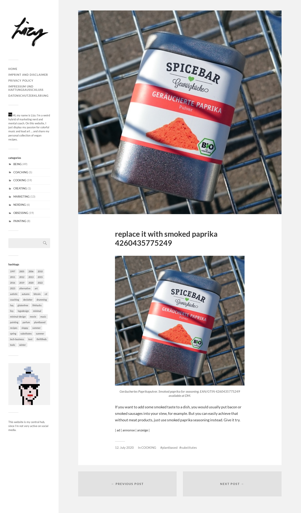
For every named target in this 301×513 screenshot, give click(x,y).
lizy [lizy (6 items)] (12, 311)
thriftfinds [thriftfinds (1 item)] (42, 339)
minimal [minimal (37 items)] (37, 311)
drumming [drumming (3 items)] (42, 299)
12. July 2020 (124, 447)
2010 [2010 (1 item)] (40, 271)
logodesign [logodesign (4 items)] (23, 311)
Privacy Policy (20, 80)
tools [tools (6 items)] (12, 344)
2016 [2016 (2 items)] (12, 282)
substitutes (189, 447)
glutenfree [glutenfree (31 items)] (23, 305)
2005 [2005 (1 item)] (21, 271)
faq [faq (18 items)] (11, 305)
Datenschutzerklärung (28, 95)
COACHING (20, 172)
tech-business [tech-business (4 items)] (17, 339)
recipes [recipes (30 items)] (13, 328)
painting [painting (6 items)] (14, 322)
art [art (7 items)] (36, 288)
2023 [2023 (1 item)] (12, 288)
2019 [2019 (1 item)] (21, 282)
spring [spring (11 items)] (13, 333)
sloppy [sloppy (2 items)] (25, 328)
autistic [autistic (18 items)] (14, 294)
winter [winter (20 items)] (22, 344)
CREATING (20, 188)
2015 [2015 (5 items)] (40, 277)
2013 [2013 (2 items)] (30, 277)
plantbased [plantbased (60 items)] (39, 322)
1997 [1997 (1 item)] (12, 271)
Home (12, 69)
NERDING (19, 204)
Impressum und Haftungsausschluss (25, 88)
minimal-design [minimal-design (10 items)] (18, 316)
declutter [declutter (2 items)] (27, 299)
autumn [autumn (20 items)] (25, 294)
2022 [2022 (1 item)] (40, 282)
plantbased (169, 447)
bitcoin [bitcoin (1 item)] (37, 294)
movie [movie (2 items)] (33, 316)
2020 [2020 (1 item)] (30, 282)
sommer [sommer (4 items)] (36, 328)
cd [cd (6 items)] (46, 294)
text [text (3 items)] (30, 339)
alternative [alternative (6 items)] (25, 288)
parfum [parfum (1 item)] (26, 322)
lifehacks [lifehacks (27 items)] (37, 305)
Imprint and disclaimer (28, 74)
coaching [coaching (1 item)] (14, 299)
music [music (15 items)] (43, 316)
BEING (17, 164)
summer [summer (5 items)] (40, 333)
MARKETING (21, 196)
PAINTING (19, 221)
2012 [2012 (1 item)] (21, 277)
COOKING (19, 180)
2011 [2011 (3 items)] (12, 277)
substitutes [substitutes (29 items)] (26, 333)
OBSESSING (20, 213)
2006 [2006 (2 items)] (30, 271)
